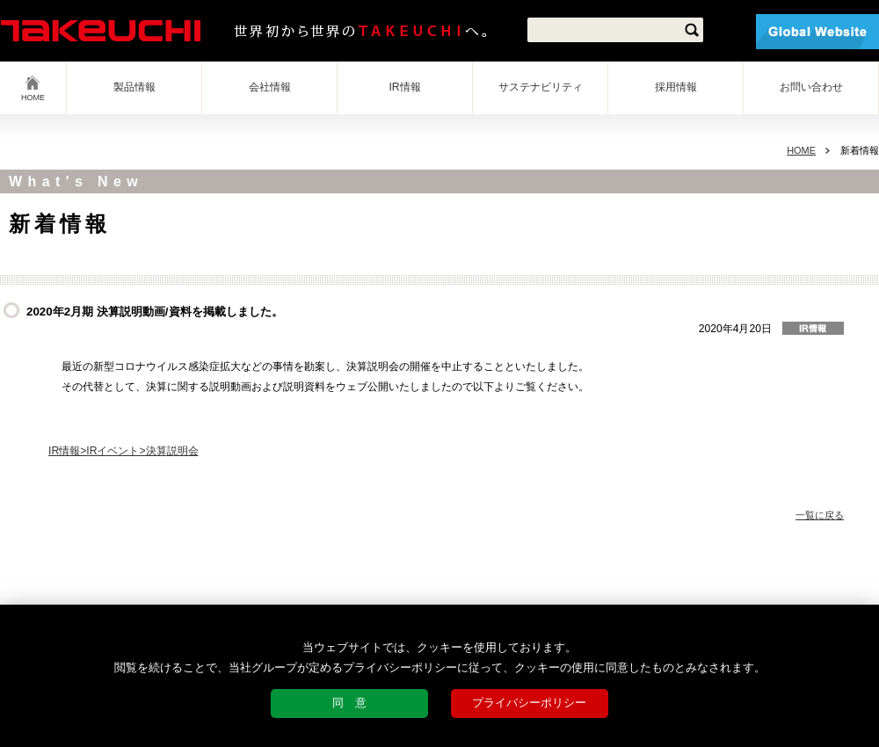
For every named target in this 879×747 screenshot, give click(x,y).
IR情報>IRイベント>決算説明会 (123, 451)
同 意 (349, 702)
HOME (33, 97)
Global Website (817, 31)
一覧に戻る (819, 515)
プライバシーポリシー (529, 702)
